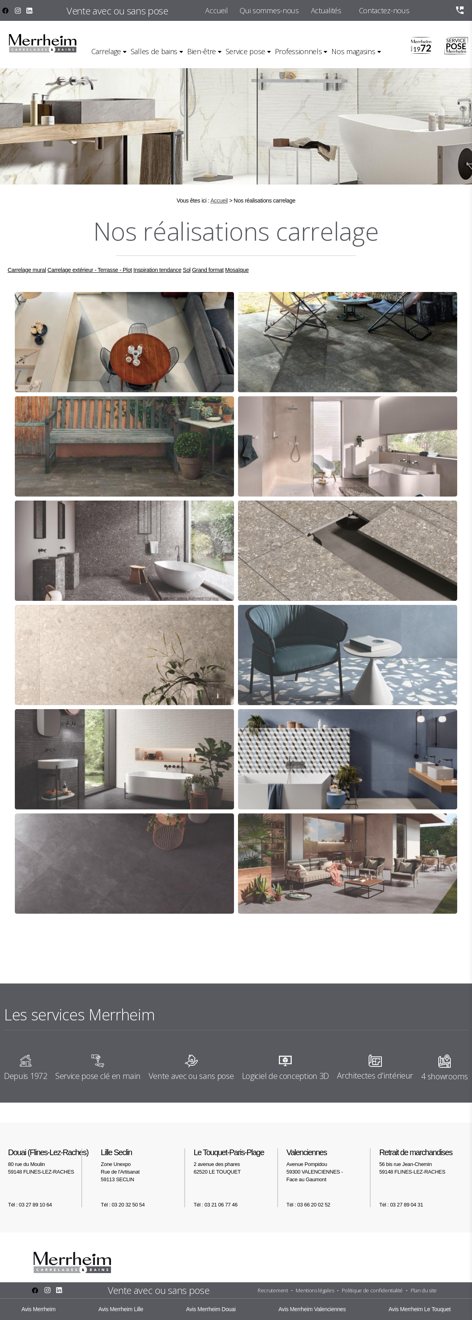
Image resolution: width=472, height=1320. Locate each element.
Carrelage (106, 51)
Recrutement (273, 1290)
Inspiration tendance (157, 270)
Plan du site (424, 1290)
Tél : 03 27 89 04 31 (401, 1205)
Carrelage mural (27, 270)
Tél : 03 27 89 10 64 (30, 1205)
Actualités (326, 10)
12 (276, 941)
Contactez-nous (384, 10)
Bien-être (201, 51)
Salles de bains (154, 51)
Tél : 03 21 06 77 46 (215, 1205)
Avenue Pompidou (328, 1165)
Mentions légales (315, 1290)
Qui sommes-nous (269, 10)
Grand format (208, 270)
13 (290, 941)
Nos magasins (353, 51)
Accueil (216, 10)
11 (262, 941)
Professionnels (298, 51)
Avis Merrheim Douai (211, 1309)
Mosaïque (237, 270)
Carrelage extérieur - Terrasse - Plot (89, 270)
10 (248, 941)
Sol (186, 270)
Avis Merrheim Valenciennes (312, 1309)
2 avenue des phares (236, 1161)
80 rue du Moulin (50, 1161)
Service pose (245, 51)
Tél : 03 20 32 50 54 (123, 1205)
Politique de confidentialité (372, 1290)
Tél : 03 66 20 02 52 (308, 1205)
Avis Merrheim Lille (120, 1309)
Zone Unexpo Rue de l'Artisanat (143, 1165)
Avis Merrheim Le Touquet (420, 1309)
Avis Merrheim (38, 1309)
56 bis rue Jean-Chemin (421, 1161)
